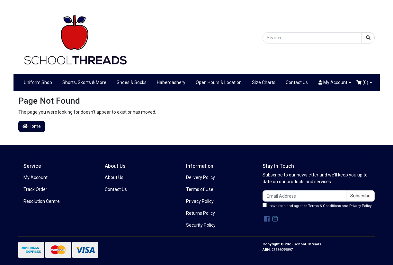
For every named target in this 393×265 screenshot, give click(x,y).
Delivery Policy (200, 177)
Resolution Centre (41, 201)
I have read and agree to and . (317, 205)
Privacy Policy (200, 201)
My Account (35, 177)
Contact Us (297, 82)
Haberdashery (171, 82)
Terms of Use (199, 189)
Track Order (35, 189)
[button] (335, 83)
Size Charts (263, 82)
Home (31, 126)
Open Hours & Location (219, 82)
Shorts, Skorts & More (84, 82)
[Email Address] (305, 196)
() (362, 82)
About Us (114, 177)
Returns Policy (200, 213)
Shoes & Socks (132, 82)
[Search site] (368, 37)
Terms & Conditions (324, 206)
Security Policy (201, 225)
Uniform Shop (38, 82)
